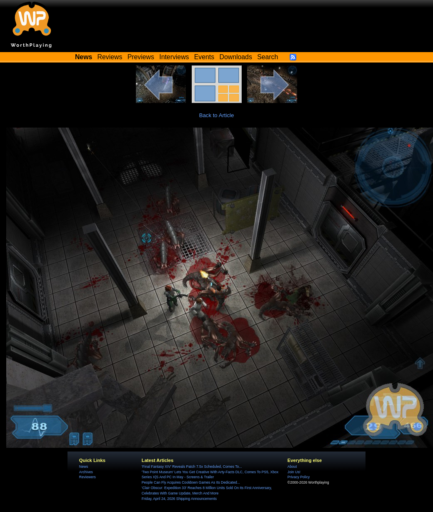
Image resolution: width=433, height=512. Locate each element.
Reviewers (87, 477)
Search (267, 56)
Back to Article (216, 115)
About (292, 466)
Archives (86, 472)
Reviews (110, 56)
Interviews (174, 56)
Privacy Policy (299, 477)
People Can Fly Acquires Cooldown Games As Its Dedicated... (191, 482)
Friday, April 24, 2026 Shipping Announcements (179, 499)
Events (204, 56)
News (83, 466)
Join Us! (294, 472)
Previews (141, 56)
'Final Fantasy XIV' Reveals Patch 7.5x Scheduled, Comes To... (192, 466)
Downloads (236, 56)
